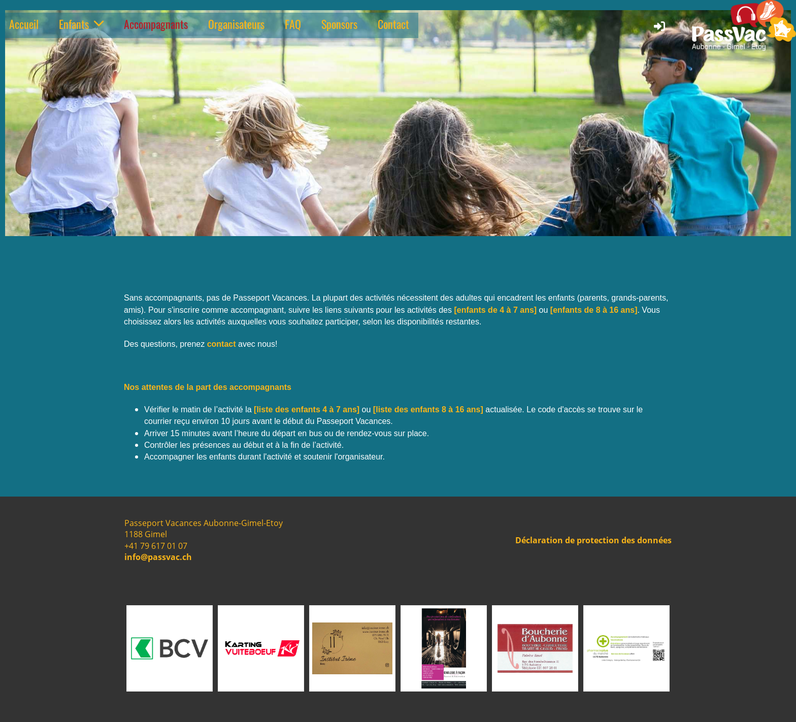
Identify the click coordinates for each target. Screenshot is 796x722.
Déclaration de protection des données (593, 540)
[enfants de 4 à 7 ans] (495, 310)
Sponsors (339, 24)
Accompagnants (156, 24)
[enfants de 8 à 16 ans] (594, 310)
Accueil (24, 24)
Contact (393, 24)
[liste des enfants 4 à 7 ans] (306, 409)
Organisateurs (236, 24)
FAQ (293, 24)
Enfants (81, 24)
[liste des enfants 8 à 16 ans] (428, 409)
